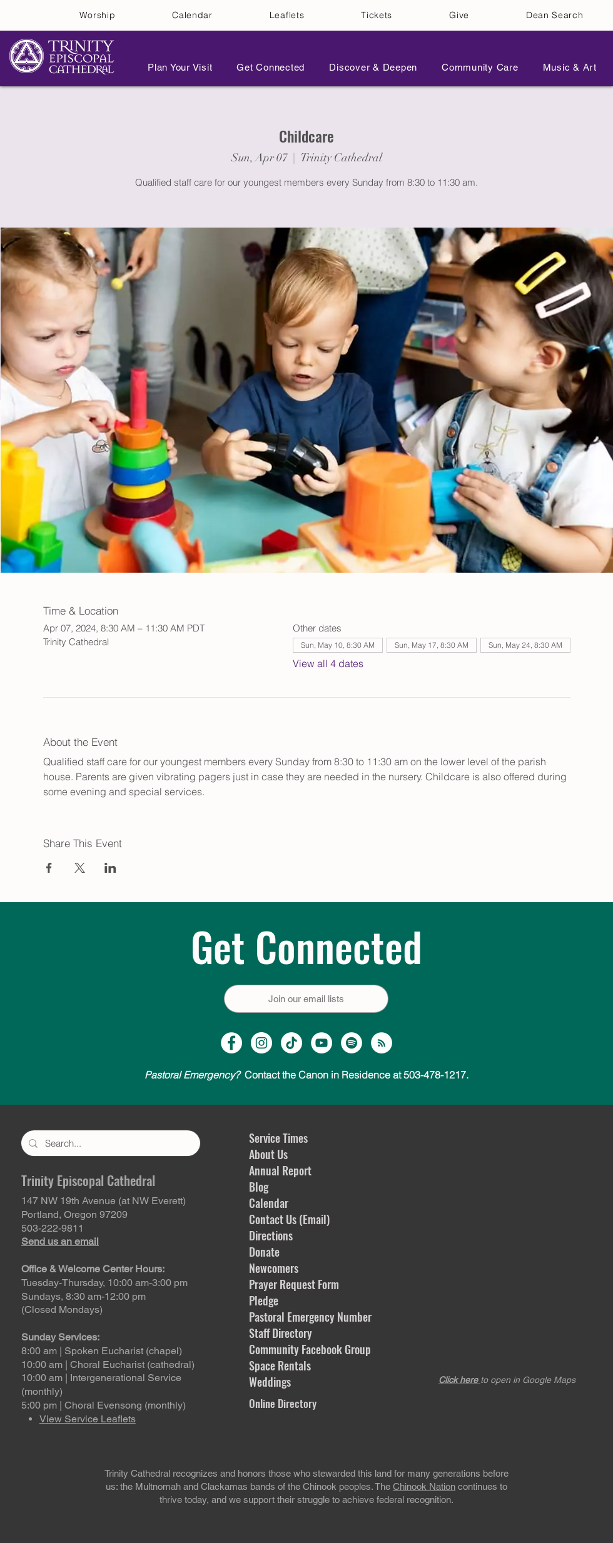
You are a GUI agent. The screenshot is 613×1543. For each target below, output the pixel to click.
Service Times (278, 1138)
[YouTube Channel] (321, 1042)
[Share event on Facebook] (49, 868)
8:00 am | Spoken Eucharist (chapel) (101, 1351)
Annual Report (280, 1170)
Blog (258, 1187)
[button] (176, 67)
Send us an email (60, 1241)
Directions (271, 1235)
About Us (268, 1154)
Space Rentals (280, 1365)
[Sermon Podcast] (381, 1042)
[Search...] (109, 1143)
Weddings (270, 1382)
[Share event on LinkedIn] (110, 868)
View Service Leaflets (87, 1419)
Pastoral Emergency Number (310, 1317)
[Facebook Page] (231, 1042)
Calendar (268, 1203)
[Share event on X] (80, 868)
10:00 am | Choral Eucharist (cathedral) (108, 1364)
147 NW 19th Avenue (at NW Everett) (103, 1201)
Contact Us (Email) (289, 1219)
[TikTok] (291, 1042)
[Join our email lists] (306, 999)
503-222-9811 (52, 1228)
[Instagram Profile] (261, 1042)
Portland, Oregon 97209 (74, 1214)
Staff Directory (280, 1333)
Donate (264, 1252)
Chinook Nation (424, 1486)
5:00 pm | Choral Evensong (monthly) (103, 1405)
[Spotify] (351, 1042)
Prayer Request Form (294, 1284)
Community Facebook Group (310, 1349)
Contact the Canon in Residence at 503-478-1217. (306, 1074)
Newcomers (273, 1268)
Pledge (263, 1300)
